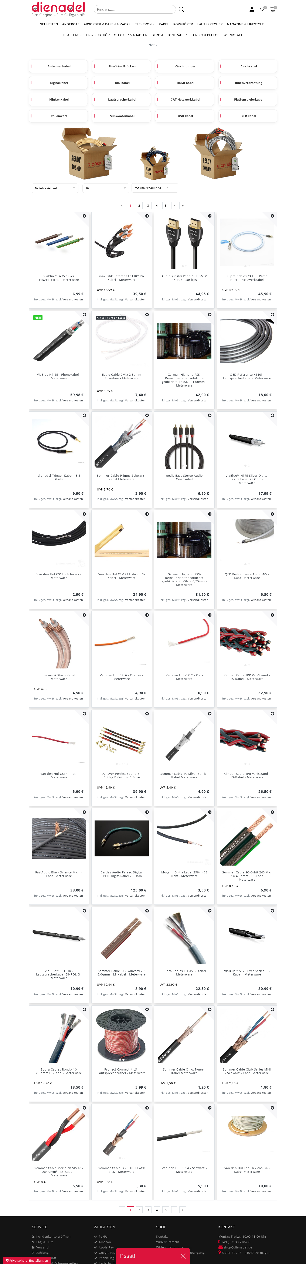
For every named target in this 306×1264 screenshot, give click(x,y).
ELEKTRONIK (145, 24)
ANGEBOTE (71, 24)
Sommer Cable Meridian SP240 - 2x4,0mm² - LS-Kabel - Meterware (59, 1171)
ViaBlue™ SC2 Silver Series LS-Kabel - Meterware (247, 973)
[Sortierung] (55, 188)
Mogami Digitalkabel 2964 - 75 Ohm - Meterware (184, 874)
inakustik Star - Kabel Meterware (59, 677)
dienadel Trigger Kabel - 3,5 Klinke (59, 477)
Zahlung (42, 1253)
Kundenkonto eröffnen (53, 1236)
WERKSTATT (233, 35)
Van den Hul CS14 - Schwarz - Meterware (184, 1170)
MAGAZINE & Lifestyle (245, 24)
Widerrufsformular (170, 1247)
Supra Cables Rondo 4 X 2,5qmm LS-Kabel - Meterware (59, 1071)
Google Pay (107, 1253)
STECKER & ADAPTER (130, 35)
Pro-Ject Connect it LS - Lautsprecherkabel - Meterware (122, 1071)
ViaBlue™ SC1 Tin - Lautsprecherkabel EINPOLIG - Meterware (59, 974)
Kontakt (162, 1236)
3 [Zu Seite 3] (148, 205)
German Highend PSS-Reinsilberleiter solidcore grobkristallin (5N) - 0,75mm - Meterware (184, 579)
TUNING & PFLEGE (205, 35)
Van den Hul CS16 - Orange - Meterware (121, 677)
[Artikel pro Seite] (105, 188)
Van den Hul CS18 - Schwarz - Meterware (59, 576)
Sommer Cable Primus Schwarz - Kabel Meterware (121, 477)
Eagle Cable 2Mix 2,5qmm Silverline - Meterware (121, 376)
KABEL (164, 24)
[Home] (153, 45)
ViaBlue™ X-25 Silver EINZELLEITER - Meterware (59, 278)
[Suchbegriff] (135, 9)
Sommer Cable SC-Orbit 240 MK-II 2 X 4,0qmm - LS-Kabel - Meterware (247, 876)
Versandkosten (72, 299)
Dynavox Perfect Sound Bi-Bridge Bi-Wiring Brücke (122, 775)
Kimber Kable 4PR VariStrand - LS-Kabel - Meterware (247, 775)
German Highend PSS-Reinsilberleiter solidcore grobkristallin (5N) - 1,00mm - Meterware (184, 380)
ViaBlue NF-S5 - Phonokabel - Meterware (59, 376)
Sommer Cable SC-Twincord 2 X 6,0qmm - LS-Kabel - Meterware (122, 973)
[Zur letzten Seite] (182, 205)
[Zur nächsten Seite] (174, 205)
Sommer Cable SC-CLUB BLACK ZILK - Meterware (121, 1170)
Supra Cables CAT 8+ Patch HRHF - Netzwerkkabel (247, 278)
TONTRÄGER (177, 35)
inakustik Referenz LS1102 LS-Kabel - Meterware (121, 278)
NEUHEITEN (49, 24)
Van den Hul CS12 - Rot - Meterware (184, 677)
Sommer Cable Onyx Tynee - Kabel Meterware (184, 1071)
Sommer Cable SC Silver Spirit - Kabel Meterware (184, 775)
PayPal (104, 1236)
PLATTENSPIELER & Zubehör (86, 35)
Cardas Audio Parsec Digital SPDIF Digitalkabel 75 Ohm (122, 874)
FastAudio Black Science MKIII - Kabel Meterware (59, 874)
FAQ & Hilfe (45, 1242)
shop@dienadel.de (235, 1247)
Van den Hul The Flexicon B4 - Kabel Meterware (247, 1170)
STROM (157, 35)
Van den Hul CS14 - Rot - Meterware (59, 775)
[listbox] (184, 242)
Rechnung (106, 1258)
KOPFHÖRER (183, 24)
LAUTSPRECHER (210, 24)
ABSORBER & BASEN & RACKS (107, 24)
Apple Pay (106, 1247)
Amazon (105, 1242)
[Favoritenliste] (262, 9)
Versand (42, 1247)
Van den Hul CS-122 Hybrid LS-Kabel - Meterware (121, 576)
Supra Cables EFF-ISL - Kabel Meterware (184, 973)
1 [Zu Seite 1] (131, 205)
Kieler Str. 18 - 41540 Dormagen (244, 1253)
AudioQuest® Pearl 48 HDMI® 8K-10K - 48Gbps (184, 278)
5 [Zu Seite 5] (166, 205)
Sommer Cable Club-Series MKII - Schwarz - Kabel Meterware (247, 1071)
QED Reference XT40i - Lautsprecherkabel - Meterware (247, 376)
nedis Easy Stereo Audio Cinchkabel (184, 477)
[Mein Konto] (251, 9)
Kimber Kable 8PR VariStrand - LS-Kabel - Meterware (247, 677)
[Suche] (181, 9)
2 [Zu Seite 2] (139, 205)
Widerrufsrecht (167, 1242)
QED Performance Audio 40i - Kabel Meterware (247, 576)
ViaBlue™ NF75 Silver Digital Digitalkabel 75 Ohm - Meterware (247, 479)
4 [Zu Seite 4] (157, 205)
